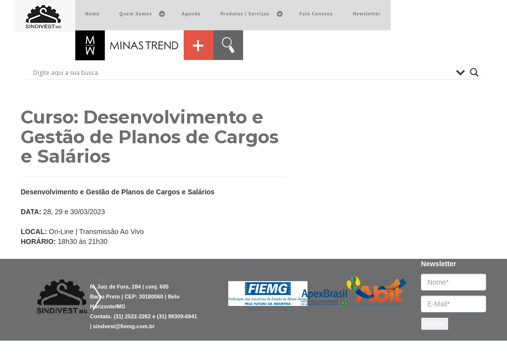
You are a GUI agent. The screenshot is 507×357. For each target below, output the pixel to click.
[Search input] (242, 72)
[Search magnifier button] (474, 72)
